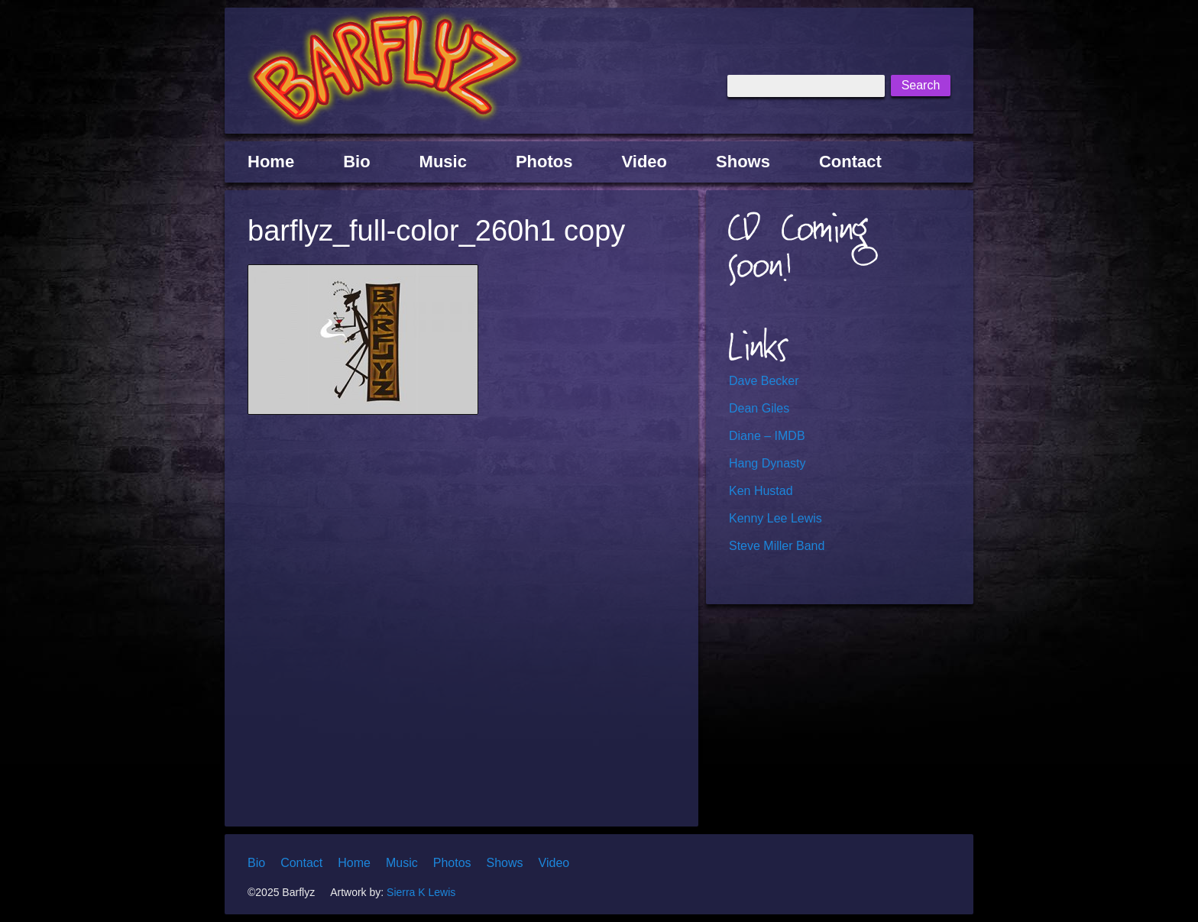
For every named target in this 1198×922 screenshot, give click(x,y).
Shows (743, 161)
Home (271, 161)
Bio (356, 161)
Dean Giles (759, 408)
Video (645, 161)
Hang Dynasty (767, 463)
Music (443, 161)
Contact (850, 161)
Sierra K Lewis (421, 892)
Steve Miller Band (776, 545)
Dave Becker (764, 380)
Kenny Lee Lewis (775, 518)
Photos (544, 161)
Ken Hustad (761, 490)
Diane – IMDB (767, 435)
